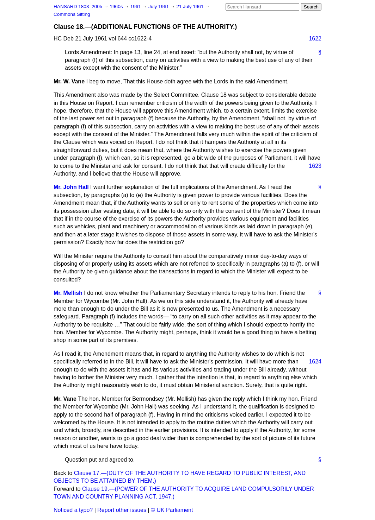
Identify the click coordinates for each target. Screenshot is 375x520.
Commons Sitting (72, 14)
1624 (315, 361)
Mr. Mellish (68, 293)
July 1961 (159, 6)
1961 (136, 6)
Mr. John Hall (71, 187)
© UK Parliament (172, 510)
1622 (315, 39)
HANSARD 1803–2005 (78, 6)
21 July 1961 (190, 6)
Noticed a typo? (73, 510)
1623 (315, 166)
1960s (117, 6)
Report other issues (121, 510)
